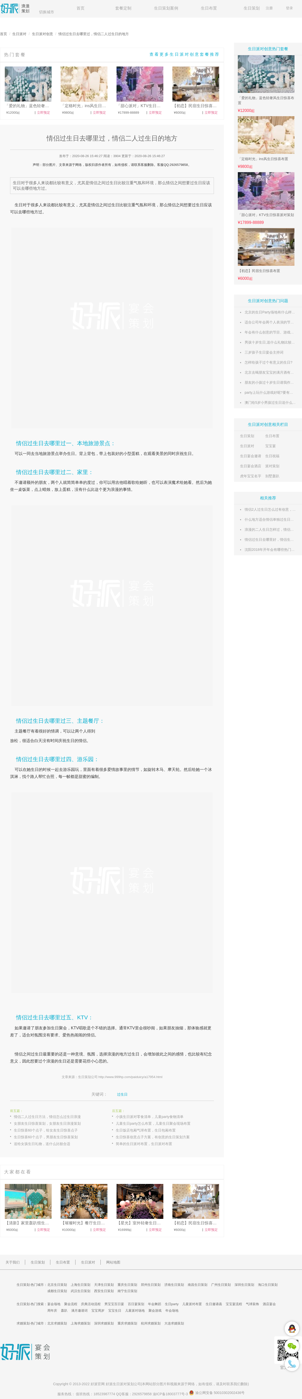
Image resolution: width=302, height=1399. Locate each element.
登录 (289, 8)
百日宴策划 (136, 1304)
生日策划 (252, 8)
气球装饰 (252, 1304)
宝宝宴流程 (234, 1304)
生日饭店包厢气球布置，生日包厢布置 (146, 1130)
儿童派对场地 (135, 1310)
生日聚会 (59, 1028)
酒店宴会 (269, 1304)
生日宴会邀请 (250, 456)
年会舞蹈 (154, 1304)
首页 (81, 8)
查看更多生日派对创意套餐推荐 (184, 54)
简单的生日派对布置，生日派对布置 (144, 1144)
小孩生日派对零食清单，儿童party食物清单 (149, 1117)
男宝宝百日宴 (114, 1304)
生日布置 (209, 8)
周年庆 (52, 1310)
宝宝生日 (114, 1310)
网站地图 (113, 1262)
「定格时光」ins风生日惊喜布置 (263, 159)
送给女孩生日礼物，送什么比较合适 (42, 1144)
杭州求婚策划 (151, 1323)
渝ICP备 (171, 1394)
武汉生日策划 (80, 1291)
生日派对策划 (123, 1384)
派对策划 (272, 466)
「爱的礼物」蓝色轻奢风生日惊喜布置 (266, 100)
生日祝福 (272, 456)
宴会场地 (53, 1304)
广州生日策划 (221, 1285)
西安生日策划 (104, 1291)
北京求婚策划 (57, 1323)
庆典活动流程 (91, 1304)
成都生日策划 (57, 1291)
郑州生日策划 (151, 1285)
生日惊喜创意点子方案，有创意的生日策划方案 (153, 1137)
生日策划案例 (166, 8)
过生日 (113, 205)
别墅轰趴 (272, 476)
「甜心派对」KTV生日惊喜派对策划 (266, 215)
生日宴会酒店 (250, 466)
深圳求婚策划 (104, 1323)
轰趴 (64, 1310)
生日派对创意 (42, 34)
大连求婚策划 (174, 1323)
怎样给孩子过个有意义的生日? (268, 362)
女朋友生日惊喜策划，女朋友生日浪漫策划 (47, 1123)
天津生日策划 (104, 1285)
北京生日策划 (57, 1285)
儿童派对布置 (192, 1304)
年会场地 (171, 1310)
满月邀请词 (79, 1310)
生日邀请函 (214, 1304)
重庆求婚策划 (127, 1323)
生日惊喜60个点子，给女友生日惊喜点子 (46, 1130)
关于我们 (13, 1262)
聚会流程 (70, 1304)
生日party (172, 1304)
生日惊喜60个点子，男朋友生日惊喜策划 (46, 1137)
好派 (94, 1384)
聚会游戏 (155, 1310)
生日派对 (19, 34)
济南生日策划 (174, 1285)
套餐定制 (123, 8)
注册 (269, 8)
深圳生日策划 (244, 1285)
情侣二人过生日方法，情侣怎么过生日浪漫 (47, 1117)
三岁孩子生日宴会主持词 (264, 352)
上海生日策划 (80, 1285)
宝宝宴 (270, 446)
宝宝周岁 (97, 1310)
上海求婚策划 (80, 1323)
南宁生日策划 (127, 1291)
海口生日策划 (268, 1285)
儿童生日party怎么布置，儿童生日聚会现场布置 (153, 1123)
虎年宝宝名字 (250, 476)
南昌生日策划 (197, 1285)
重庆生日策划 (127, 1285)
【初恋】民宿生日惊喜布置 (259, 271)
